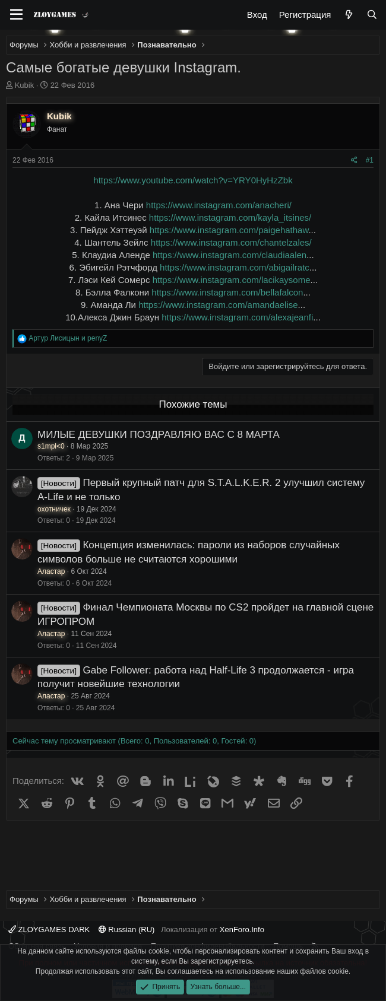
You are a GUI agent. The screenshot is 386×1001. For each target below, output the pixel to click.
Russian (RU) (127, 929)
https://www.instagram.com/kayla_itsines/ (230, 217)
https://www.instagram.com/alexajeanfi (237, 317)
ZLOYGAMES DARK (49, 929)
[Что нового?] (348, 15)
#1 (370, 160)
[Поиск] (372, 15)
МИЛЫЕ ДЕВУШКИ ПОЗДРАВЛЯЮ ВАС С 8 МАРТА (158, 434)
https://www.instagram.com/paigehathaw (229, 230)
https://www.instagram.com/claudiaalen (229, 255)
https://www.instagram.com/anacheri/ (219, 205)
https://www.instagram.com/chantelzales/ (231, 242)
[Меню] (16, 15)
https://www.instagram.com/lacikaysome (232, 280)
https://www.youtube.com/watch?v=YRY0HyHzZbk (192, 180)
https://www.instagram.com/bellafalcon (227, 292)
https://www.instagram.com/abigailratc (234, 267)
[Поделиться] (354, 160)
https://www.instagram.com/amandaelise (218, 305)
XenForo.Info (242, 929)
